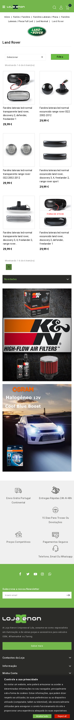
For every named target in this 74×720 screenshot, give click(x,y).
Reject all (62, 716)
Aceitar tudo (42, 716)
